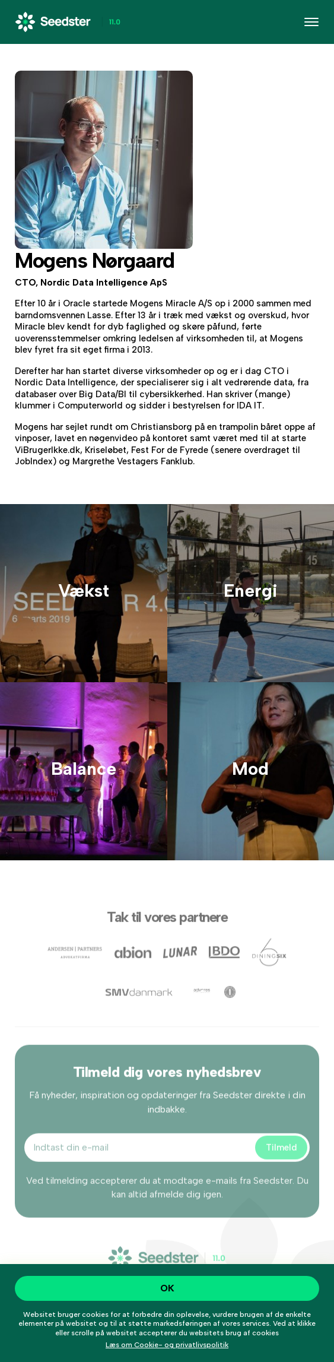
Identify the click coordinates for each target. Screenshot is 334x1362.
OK (167, 1288)
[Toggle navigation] (311, 22)
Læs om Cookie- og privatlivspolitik (167, 1345)
